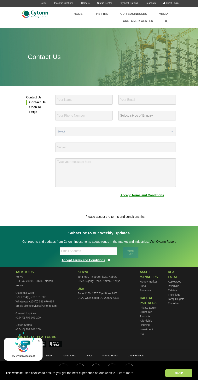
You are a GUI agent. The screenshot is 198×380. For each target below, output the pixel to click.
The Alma (173, 303)
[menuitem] (80, 13)
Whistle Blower (110, 355)
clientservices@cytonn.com (40, 305)
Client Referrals (136, 355)
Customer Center (138, 20)
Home (78, 13)
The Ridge (174, 294)
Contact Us (33, 97)
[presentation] (84, 200)
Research (151, 3)
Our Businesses (133, 13)
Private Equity (148, 307)
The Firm (101, 13)
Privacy (48, 355)
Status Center (104, 3)
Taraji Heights (176, 299)
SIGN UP (130, 252)
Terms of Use (69, 355)
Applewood (174, 281)
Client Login (171, 3)
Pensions (145, 290)
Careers (85, 3)
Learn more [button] (125, 373)
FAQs (33, 112)
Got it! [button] (179, 373)
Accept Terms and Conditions (142, 195)
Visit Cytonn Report (162, 241)
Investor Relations (63, 3)
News (44, 3)
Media (163, 13)
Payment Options (128, 3)
